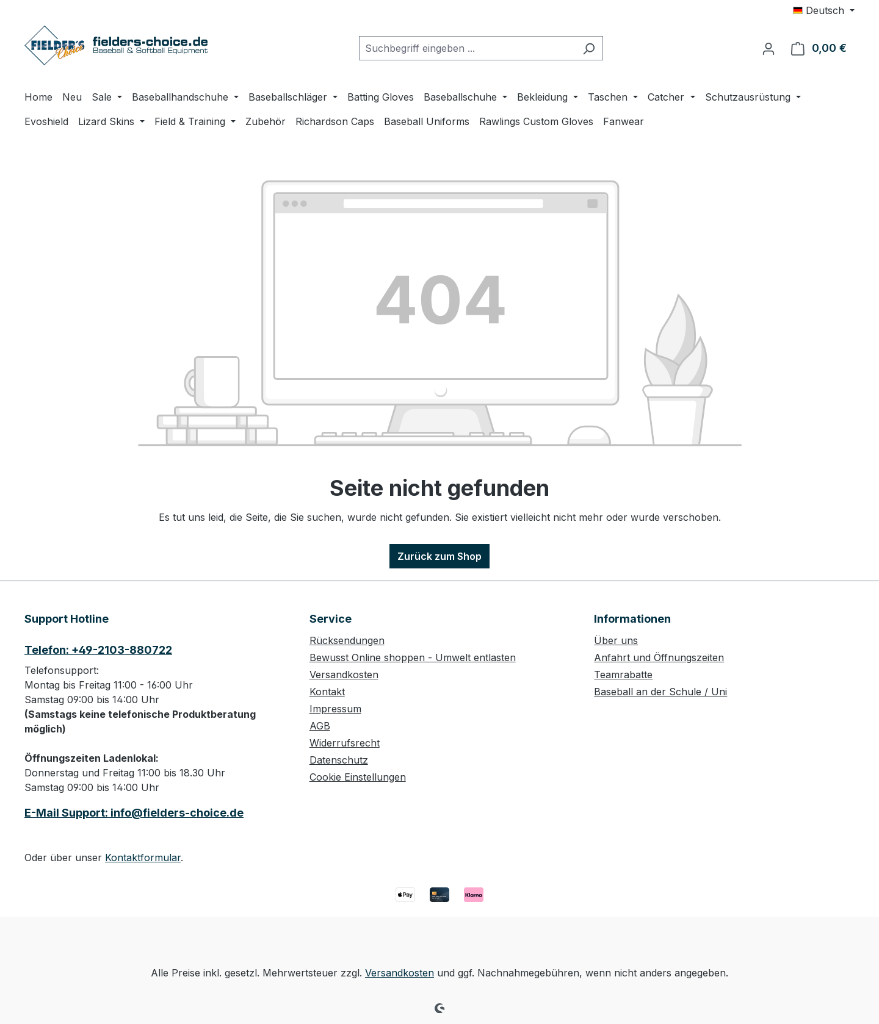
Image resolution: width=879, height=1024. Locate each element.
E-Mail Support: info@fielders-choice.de (134, 812)
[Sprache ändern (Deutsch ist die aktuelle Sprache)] (824, 10)
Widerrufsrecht (344, 743)
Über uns (616, 640)
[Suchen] (588, 48)
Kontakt (327, 692)
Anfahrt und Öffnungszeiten (659, 657)
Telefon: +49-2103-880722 (98, 649)
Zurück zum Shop (439, 556)
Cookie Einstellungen (357, 777)
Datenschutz (338, 760)
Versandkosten (343, 674)
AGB (319, 726)
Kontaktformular (143, 857)
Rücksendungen (347, 640)
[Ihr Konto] (768, 48)
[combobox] (467, 48)
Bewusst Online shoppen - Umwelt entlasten (412, 657)
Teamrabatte (623, 674)
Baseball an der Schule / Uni (660, 692)
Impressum (335, 709)
